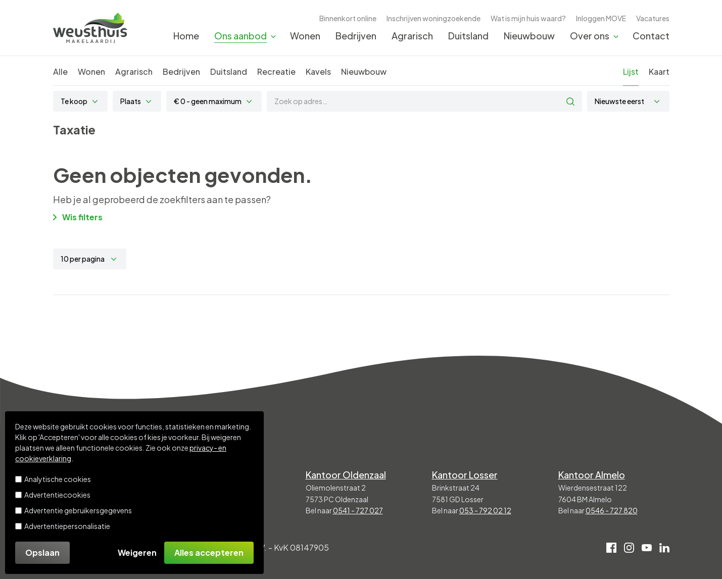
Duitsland (468, 35)
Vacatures (652, 18)
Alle (60, 71)
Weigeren (137, 552)
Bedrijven (355, 35)
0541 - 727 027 (358, 510)
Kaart (659, 71)
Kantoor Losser (465, 474)
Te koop (74, 101)
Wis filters (78, 217)
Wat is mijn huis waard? (528, 18)
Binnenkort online (347, 18)
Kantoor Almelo (591, 474)
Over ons (589, 35)
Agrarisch (412, 35)
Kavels (318, 71)
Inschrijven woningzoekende (433, 18)
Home (186, 35)
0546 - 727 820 (612, 510)
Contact (651, 35)
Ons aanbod (240, 35)
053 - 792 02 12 (485, 510)
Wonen (305, 35)
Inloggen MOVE (601, 18)
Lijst (631, 71)
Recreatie (276, 71)
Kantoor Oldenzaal (346, 474)
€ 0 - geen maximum (208, 101)
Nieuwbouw (529, 35)
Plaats (130, 101)
